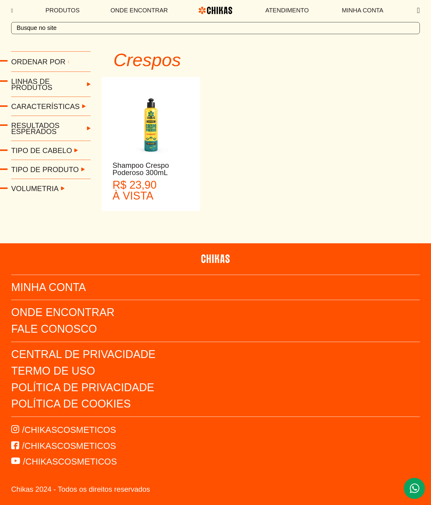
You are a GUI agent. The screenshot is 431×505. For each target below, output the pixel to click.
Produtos (63, 10)
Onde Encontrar (139, 10)
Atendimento (287, 10)
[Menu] (12, 11)
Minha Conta (362, 10)
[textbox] (215, 28)
